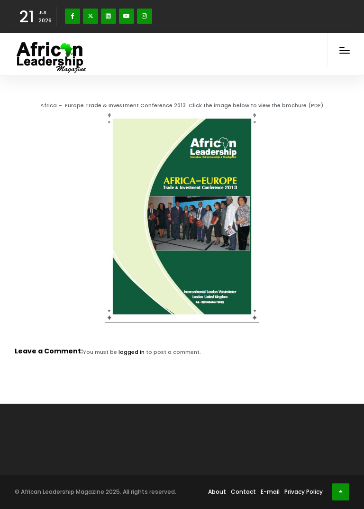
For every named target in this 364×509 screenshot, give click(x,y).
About (217, 492)
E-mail (270, 492)
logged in (131, 352)
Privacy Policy (303, 492)
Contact (243, 492)
